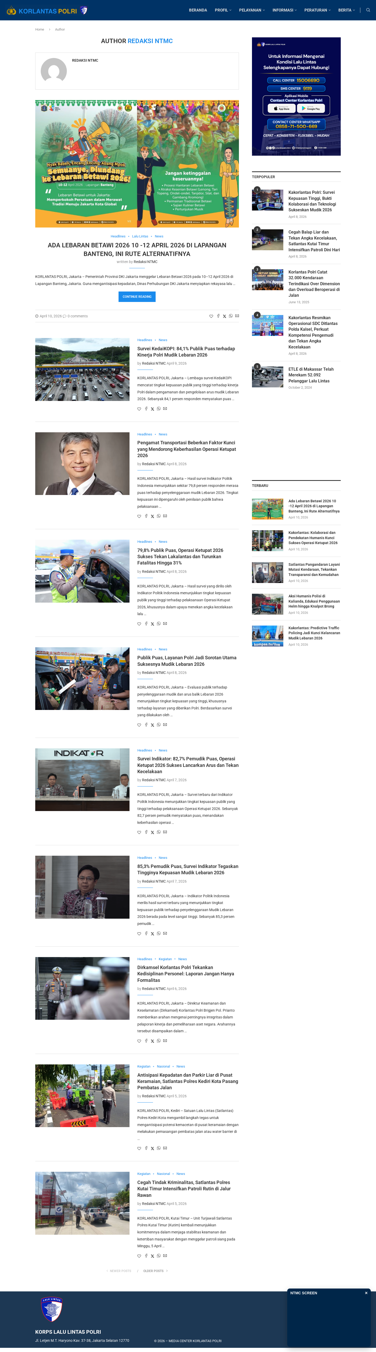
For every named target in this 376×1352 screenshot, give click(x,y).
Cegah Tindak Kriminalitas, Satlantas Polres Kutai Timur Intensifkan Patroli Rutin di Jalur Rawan (184, 1189)
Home (39, 29)
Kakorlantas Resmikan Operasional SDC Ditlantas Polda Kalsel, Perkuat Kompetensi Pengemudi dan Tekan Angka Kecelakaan (313, 332)
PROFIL (221, 10)
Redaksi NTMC (85, 60)
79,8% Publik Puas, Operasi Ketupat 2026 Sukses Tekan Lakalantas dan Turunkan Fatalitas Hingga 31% (180, 556)
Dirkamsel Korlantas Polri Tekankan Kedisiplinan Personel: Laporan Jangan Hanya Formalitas (185, 974)
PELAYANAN (250, 10)
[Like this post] (211, 316)
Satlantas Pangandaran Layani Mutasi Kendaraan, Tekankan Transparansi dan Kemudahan (314, 569)
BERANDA (198, 10)
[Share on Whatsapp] (231, 316)
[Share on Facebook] (218, 316)
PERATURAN (315, 10)
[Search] (368, 10)
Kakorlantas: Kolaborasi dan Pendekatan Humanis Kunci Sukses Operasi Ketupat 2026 (313, 538)
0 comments (75, 316)
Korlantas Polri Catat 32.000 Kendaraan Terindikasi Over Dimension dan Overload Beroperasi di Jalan (314, 284)
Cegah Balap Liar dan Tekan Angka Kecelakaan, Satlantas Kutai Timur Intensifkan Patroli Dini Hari (314, 241)
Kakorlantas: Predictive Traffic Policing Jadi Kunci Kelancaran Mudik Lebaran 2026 (314, 633)
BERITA (344, 10)
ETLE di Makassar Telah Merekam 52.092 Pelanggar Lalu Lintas (311, 375)
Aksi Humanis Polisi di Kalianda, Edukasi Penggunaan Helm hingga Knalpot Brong (314, 601)
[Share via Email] (237, 316)
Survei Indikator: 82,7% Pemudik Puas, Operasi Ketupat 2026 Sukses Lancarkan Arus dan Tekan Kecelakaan (188, 765)
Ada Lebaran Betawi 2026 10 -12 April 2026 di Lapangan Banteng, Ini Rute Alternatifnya (314, 506)
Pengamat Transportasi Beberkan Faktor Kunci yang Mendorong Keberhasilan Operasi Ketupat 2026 (186, 449)
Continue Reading (137, 297)
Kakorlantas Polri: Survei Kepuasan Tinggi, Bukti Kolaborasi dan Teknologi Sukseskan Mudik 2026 (312, 201)
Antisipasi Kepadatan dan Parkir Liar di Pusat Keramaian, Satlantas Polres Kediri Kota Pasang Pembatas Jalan (187, 1081)
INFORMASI (283, 10)
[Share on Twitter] (224, 316)
